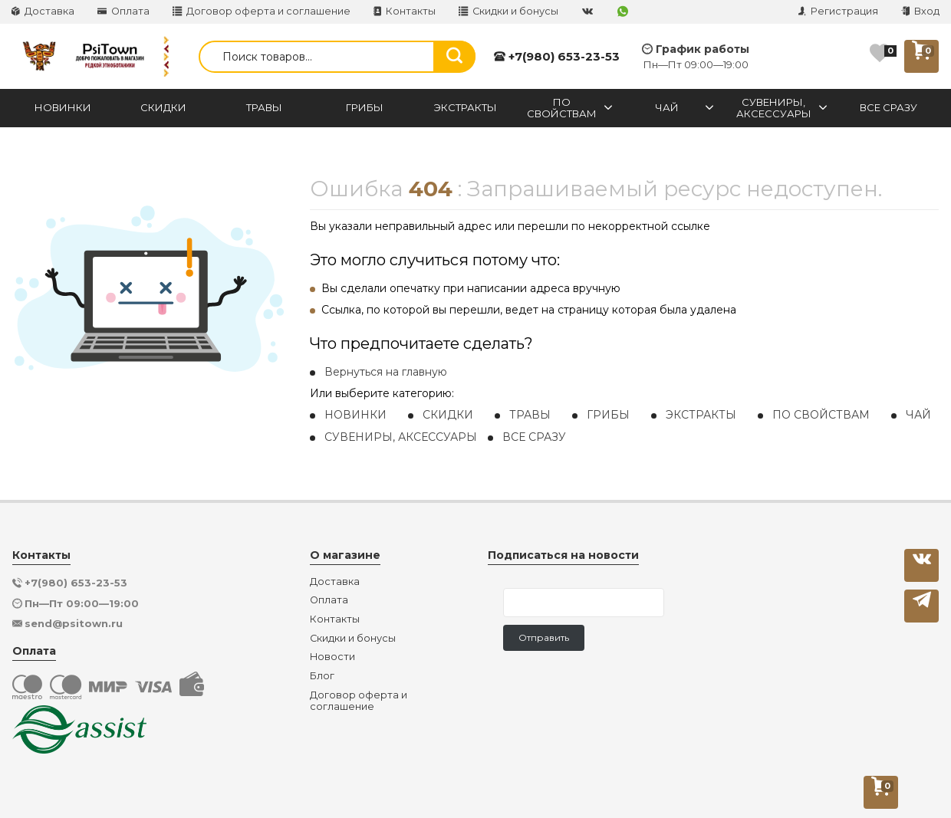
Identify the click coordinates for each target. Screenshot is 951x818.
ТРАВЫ (530, 415)
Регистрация (838, 11)
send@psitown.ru (74, 623)
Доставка (43, 11)
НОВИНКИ (355, 415)
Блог (322, 676)
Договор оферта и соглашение (261, 11)
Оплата (123, 11)
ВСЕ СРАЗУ (534, 437)
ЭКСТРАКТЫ (701, 415)
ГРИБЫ (608, 415)
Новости (332, 657)
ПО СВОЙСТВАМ (821, 415)
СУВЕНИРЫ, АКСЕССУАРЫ (400, 437)
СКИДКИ (448, 415)
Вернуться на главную (385, 372)
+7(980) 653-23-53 (557, 56)
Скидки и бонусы (508, 11)
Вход (920, 11)
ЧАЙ (918, 415)
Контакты (404, 11)
